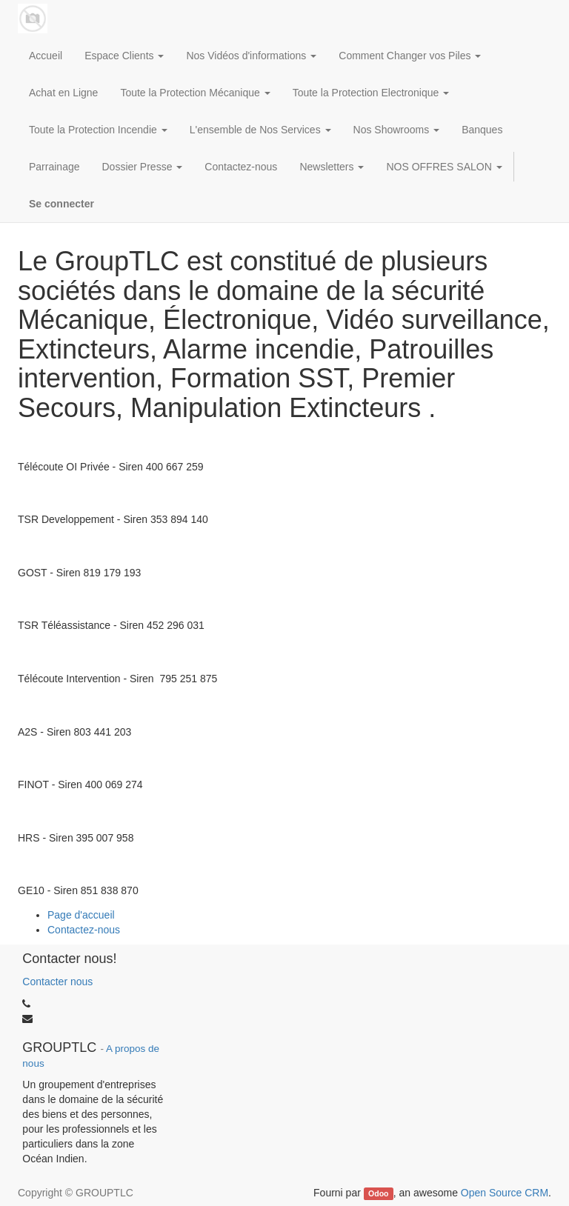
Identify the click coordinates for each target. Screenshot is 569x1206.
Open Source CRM (504, 1193)
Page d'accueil (81, 915)
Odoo (378, 1193)
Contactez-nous (83, 930)
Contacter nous (57, 981)
